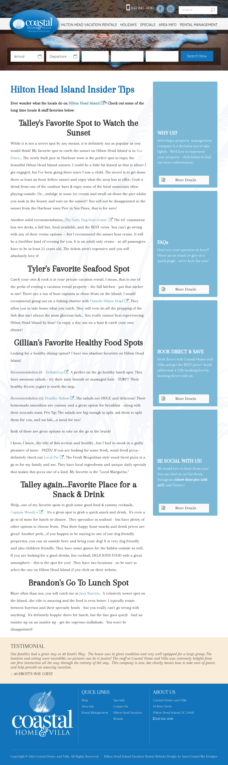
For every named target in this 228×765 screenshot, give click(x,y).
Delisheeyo (54, 372)
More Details (179, 180)
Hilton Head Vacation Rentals (89, 24)
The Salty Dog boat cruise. (86, 220)
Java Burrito (89, 593)
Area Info (168, 24)
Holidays (128, 24)
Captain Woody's (24, 512)
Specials (147, 24)
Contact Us (120, 706)
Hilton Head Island (84, 103)
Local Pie (51, 457)
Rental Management (198, 24)
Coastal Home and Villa (34, 24)
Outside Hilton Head (106, 301)
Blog (85, 700)
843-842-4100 (139, 8)
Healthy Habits (57, 398)
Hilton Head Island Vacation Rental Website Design (140, 756)
